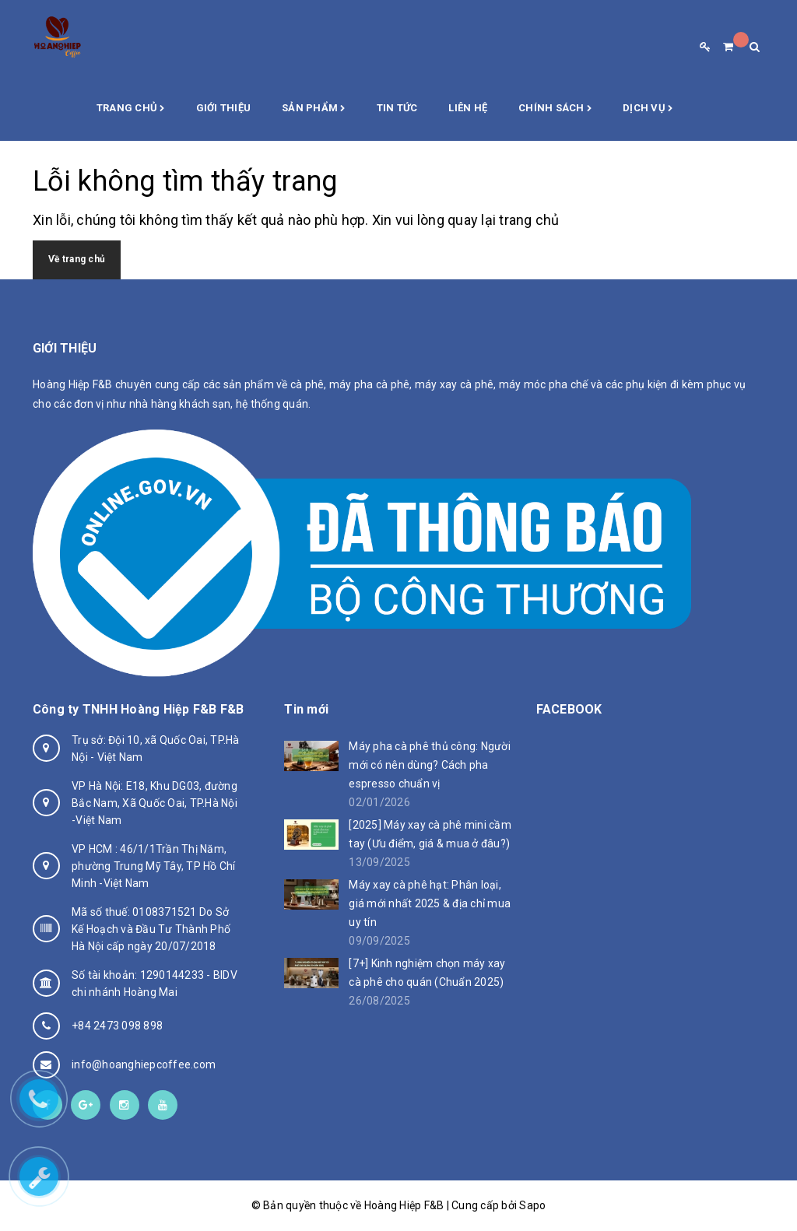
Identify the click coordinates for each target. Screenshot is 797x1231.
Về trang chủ (76, 259)
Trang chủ (131, 109)
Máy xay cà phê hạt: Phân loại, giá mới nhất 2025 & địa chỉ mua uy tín (430, 903)
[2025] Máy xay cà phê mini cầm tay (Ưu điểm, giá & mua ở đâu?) (430, 834)
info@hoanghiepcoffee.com (144, 1064)
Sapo (532, 1205)
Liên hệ (467, 108)
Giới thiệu (223, 108)
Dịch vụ (647, 109)
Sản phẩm (314, 109)
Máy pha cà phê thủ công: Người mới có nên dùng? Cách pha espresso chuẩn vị (430, 765)
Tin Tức (397, 108)
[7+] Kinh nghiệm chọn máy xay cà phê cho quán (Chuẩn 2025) (427, 972)
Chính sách (555, 109)
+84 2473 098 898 (117, 1025)
